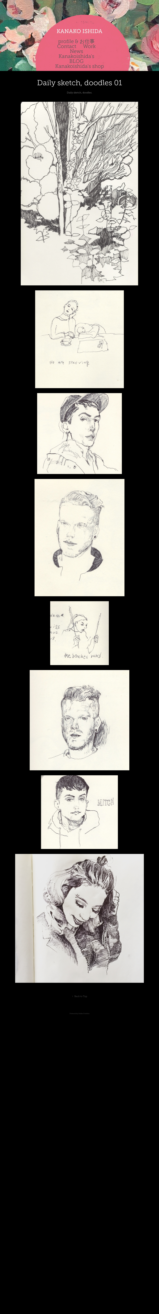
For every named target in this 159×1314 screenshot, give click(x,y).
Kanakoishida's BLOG (76, 58)
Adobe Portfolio (83, 1013)
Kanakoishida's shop (79, 66)
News (76, 51)
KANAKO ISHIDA (79, 31)
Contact (66, 46)
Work (89, 46)
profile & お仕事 (76, 41)
